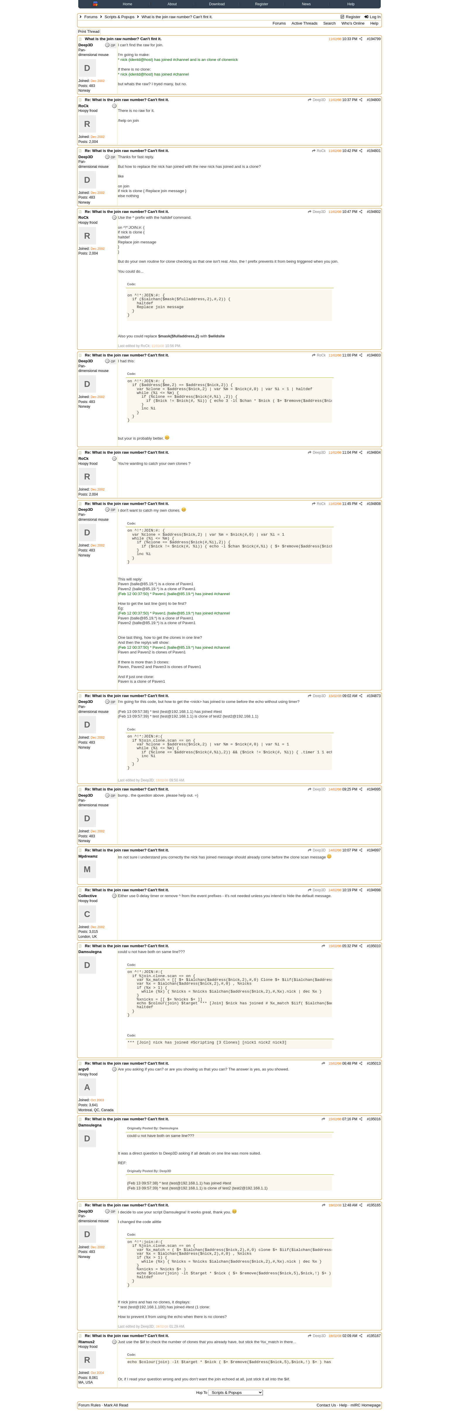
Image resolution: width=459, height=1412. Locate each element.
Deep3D (316, 100)
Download (217, 4)
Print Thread (89, 31)
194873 (375, 696)
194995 (375, 789)
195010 (375, 946)
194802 (375, 212)
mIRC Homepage (365, 1405)
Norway (84, 90)
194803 (375, 355)
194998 (375, 890)
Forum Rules (89, 1405)
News (306, 4)
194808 (375, 504)
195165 (375, 1205)
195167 (375, 1336)
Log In (372, 17)
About (172, 4)
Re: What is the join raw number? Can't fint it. (127, 100)
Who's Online (352, 23)
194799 (375, 39)
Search (329, 23)
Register (261, 4)
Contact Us (326, 1405)
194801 (375, 151)
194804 (375, 452)
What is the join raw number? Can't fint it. (123, 39)
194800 (375, 100)
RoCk (318, 151)
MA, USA (85, 1382)
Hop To (201, 1393)
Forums (90, 17)
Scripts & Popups (119, 17)
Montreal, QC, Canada (96, 1110)
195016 (375, 1119)
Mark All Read (116, 1405)
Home (127, 4)
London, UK (87, 937)
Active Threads (305, 23)
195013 (375, 1063)
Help (351, 4)
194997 (375, 850)
